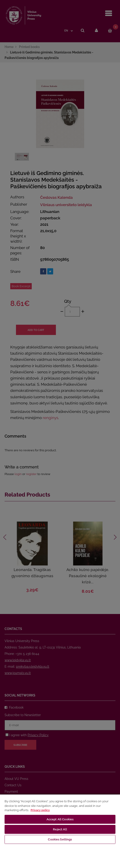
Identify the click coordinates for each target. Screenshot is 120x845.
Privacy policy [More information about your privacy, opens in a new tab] (40, 810)
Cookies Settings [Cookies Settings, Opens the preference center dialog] (60, 839)
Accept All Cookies (60, 819)
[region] (60, 819)
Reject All (60, 829)
